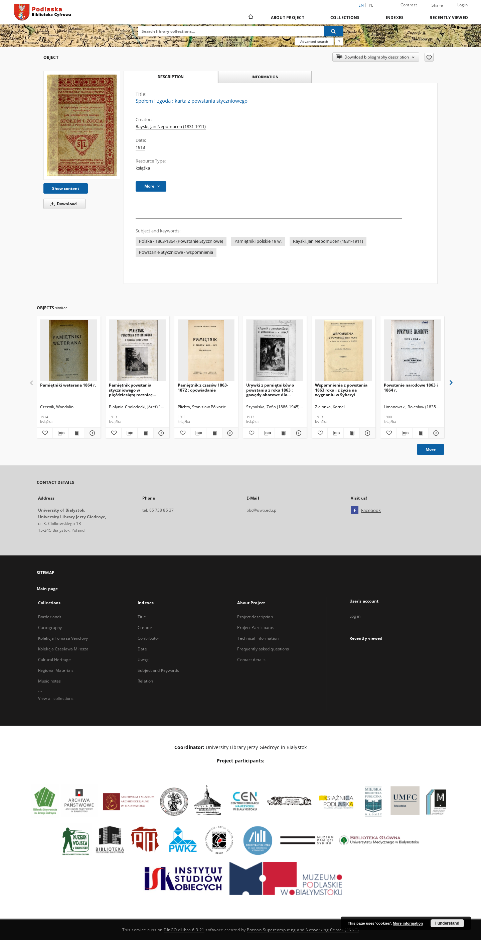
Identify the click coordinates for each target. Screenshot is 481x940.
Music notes (49, 681)
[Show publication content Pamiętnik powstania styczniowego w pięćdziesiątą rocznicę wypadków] (145, 433)
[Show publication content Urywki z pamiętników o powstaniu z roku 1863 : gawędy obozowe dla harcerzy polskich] (283, 433)
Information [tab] (265, 76)
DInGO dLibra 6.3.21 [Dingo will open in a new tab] (184, 930)
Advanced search (314, 41)
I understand (447, 923)
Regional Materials (55, 670)
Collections (345, 17)
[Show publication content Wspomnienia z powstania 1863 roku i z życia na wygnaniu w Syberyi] (351, 433)
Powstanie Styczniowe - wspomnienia (176, 252)
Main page (47, 589)
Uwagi (144, 659)
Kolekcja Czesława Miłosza (63, 649)
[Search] (333, 31)
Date (142, 649)
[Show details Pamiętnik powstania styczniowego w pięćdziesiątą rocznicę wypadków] (160, 433)
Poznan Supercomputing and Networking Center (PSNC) (303, 930)
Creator (145, 627)
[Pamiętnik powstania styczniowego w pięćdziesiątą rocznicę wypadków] (137, 351)
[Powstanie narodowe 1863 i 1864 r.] (412, 351)
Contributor (148, 638)
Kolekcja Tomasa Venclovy (63, 638)
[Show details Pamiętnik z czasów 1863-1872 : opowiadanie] (229, 433)
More (431, 449)
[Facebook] (354, 511)
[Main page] (250, 17)
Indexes (395, 17)
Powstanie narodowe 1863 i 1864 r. (411, 387)
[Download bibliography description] (60, 433)
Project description (255, 617)
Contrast (408, 5)
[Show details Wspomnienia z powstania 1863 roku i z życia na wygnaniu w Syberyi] (366, 433)
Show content (65, 188)
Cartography (50, 627)
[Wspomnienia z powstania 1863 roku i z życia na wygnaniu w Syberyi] (343, 351)
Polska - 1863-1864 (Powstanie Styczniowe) (181, 241)
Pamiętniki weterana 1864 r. (68, 385)
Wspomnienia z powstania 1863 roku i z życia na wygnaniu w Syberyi (341, 389)
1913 (140, 147)
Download (62, 204)
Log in (355, 616)
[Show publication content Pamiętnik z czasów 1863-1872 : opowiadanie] (214, 433)
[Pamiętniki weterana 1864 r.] (68, 351)
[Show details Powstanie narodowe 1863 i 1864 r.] (435, 433)
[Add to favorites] (429, 57)
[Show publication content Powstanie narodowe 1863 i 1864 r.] (420, 433)
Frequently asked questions (263, 649)
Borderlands (49, 617)
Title (142, 617)
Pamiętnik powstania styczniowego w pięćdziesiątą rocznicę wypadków (131, 389)
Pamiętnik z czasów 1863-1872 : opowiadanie (203, 387)
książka (143, 168)
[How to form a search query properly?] (339, 41)
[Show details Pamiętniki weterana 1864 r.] (92, 433)
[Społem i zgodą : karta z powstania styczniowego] (82, 125)
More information (408, 923)
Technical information (258, 638)
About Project (287, 17)
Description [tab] (170, 77)
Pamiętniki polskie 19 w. (258, 241)
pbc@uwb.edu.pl (262, 510)
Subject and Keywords (158, 670)
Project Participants (255, 627)
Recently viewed (449, 17)
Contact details (251, 659)
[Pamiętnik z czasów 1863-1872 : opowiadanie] (206, 351)
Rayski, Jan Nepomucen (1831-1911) (171, 126)
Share (437, 5)
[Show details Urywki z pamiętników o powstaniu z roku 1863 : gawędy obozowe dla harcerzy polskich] (298, 433)
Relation (145, 681)
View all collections (55, 698)
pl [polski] (371, 5)
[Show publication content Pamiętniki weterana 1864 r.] (77, 433)
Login (462, 5)
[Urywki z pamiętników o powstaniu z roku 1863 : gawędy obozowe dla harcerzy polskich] (275, 351)
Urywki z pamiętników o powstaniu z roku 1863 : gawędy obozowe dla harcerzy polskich (270, 389)
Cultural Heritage (54, 659)
